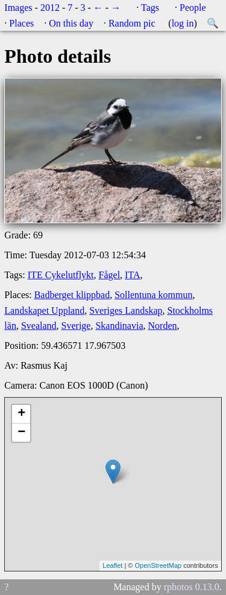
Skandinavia (119, 325)
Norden (162, 325)
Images (18, 7)
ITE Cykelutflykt (61, 275)
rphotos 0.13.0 (191, 587)
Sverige (76, 325)
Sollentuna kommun (153, 295)
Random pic (131, 23)
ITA (132, 275)
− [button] (21, 433)
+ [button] (21, 414)
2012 (50, 7)
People (193, 7)
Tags (150, 7)
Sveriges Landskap (125, 310)
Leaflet (112, 565)
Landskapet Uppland (44, 310)
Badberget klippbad (72, 295)
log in (183, 23)
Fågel (110, 275)
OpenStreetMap (157, 565)
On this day (71, 23)
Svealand (39, 325)
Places (21, 23)
